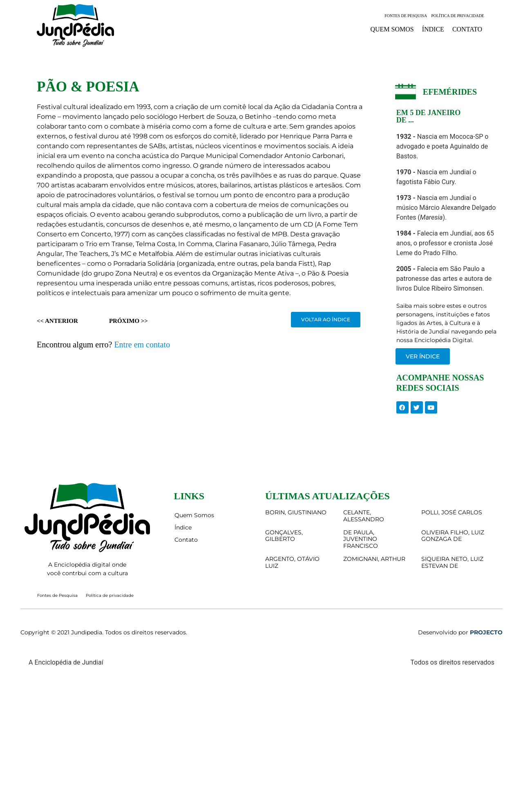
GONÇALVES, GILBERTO (284, 536)
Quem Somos (391, 29)
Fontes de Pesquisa (405, 15)
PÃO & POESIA (88, 87)
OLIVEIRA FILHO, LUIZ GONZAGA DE (452, 536)
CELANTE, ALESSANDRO (363, 516)
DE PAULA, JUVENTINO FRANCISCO (360, 539)
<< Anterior (57, 321)
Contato (467, 29)
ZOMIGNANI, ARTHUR (374, 559)
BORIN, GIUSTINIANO (295, 512)
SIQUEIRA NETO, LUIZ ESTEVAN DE (452, 562)
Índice (433, 29)
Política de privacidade (457, 15)
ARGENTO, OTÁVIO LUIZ (292, 562)
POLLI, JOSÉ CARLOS (451, 512)
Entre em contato (142, 344)
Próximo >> (128, 321)
